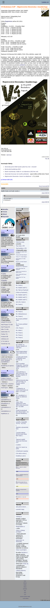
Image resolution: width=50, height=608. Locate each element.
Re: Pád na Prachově (22, 290)
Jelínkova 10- (5, 339)
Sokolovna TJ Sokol (6, 355)
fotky (25, 590)
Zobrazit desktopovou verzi (25, 606)
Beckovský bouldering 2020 (13, 169)
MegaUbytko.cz (20, 526)
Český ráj (25, 563)
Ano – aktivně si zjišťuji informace (21, 468)
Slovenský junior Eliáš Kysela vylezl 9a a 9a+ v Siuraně (20, 167)
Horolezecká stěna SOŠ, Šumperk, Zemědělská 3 (6, 360)
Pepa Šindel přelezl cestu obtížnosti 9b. (21, 352)
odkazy (25, 586)
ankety (25, 584)
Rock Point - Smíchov (7, 384)
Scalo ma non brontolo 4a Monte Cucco (21, 272)
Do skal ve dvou (21, 453)
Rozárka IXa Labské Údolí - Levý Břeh (21, 252)
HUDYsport (4, 387)
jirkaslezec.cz (5, 403)
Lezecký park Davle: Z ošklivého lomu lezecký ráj (22, 358)
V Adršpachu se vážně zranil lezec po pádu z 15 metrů (22, 390)
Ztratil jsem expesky (22, 451)
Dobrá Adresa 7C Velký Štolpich (20, 259)
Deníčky (3, 312)
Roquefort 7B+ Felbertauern (21, 266)
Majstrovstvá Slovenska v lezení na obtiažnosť (18, 176)
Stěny (3, 349)
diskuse (25, 583)
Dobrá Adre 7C (5, 331)
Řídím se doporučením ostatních (21, 490)
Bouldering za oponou (7, 365)
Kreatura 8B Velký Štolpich (21, 254)
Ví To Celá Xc (5, 341)
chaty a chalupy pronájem (20, 531)
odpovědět (45, 193)
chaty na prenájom (21, 550)
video (25, 592)
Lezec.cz (45, 2)
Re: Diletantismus (21, 314)
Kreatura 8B (4, 336)
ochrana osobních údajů (25, 596)
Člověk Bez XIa (5, 343)
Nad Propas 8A (5, 327)
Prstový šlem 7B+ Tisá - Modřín (21, 278)
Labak (18, 445)
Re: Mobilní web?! (21, 287)
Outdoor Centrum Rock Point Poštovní (7, 379)
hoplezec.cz (5, 413)
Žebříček (3, 268)
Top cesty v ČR (20, 246)
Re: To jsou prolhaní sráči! (21, 319)
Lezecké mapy (20, 509)
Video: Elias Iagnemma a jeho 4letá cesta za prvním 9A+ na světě (22, 404)
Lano (23, 456)
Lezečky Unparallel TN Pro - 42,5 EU (21, 422)
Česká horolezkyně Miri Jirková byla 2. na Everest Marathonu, (22, 412)
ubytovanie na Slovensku (20, 540)
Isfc (17, 302)
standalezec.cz (6, 399)
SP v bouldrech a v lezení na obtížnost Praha (21, 397)
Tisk (47, 158)
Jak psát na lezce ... (21, 507)
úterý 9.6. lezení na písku (21, 447)
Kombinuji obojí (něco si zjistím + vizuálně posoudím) (21, 483)
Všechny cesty (20, 242)
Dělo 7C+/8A (5, 329)
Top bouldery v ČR (21, 248)
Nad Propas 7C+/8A (7, 324)
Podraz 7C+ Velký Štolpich (21, 256)
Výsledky (4, 297)
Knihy (3, 232)
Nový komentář (44, 186)
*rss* (25, 594)
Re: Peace (19, 311)
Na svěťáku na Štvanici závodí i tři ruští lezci (21, 346)
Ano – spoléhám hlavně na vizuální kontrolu (22, 475)
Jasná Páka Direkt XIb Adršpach (20, 269)
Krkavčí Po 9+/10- (6, 322)
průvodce (25, 588)
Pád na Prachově (22, 292)
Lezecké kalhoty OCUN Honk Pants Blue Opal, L (21, 434)
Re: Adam (19, 330)
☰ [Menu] (3, 2)
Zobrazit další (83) (7, 179)
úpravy (9, 155)
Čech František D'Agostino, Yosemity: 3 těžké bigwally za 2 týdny (22, 366)
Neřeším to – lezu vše (21, 497)
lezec (25, 581)
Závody (3, 251)
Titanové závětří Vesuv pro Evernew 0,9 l (21, 441)
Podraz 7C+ (4, 334)
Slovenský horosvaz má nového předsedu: (17, 174)
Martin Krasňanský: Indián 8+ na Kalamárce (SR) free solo (21, 171)
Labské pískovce (21, 570)
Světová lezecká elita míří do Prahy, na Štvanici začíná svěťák (22, 382)
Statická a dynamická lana (22, 428)
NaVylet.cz (24, 552)
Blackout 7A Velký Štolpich (21, 261)
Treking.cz (19, 516)
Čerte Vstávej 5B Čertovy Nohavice (21, 275)
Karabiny (18, 456)
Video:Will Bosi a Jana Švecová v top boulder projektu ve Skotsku (21, 374)
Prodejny (4, 372)
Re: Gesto (19, 285)
